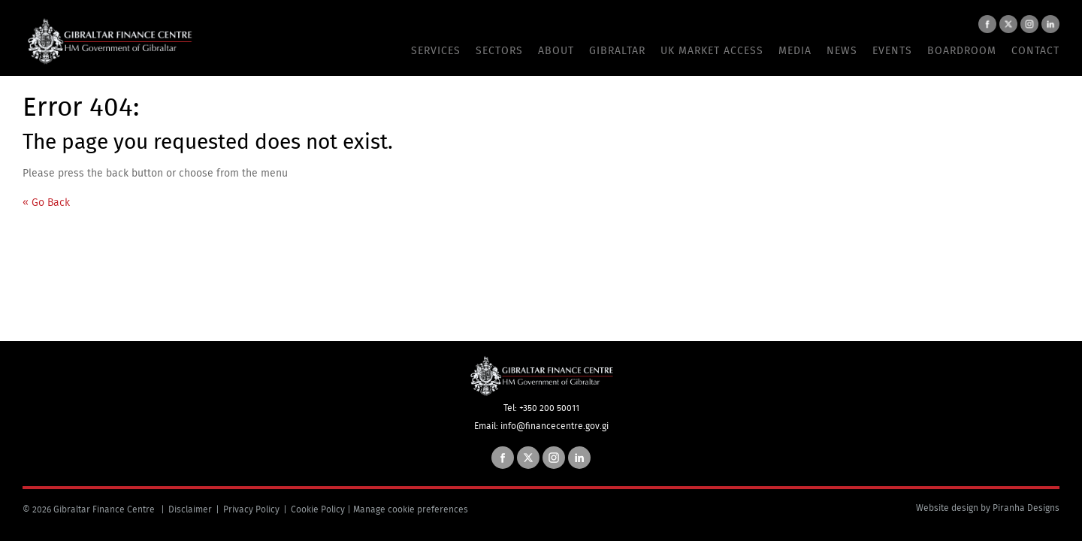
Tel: (511, 408)
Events (892, 51)
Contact (1035, 51)
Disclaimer (190, 509)
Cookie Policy (318, 509)
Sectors (499, 51)
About (556, 51)
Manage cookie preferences (410, 509)
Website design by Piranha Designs (987, 507)
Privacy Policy (251, 509)
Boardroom (961, 51)
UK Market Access (711, 51)
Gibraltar (617, 51)
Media (795, 51)
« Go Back (46, 203)
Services (436, 51)
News (842, 51)
